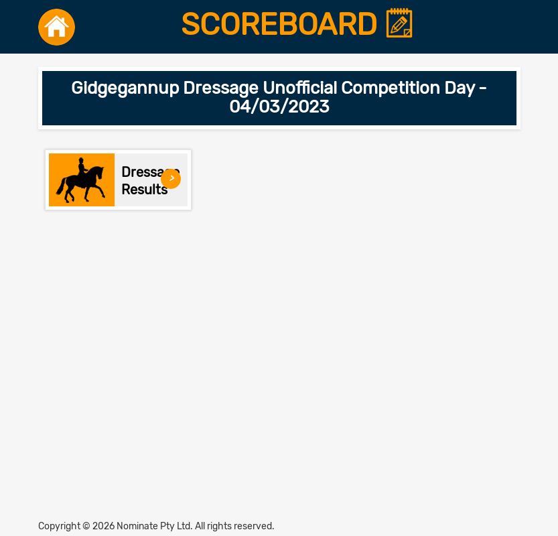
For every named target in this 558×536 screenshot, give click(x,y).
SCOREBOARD (298, 25)
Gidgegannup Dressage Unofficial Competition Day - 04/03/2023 (279, 98)
